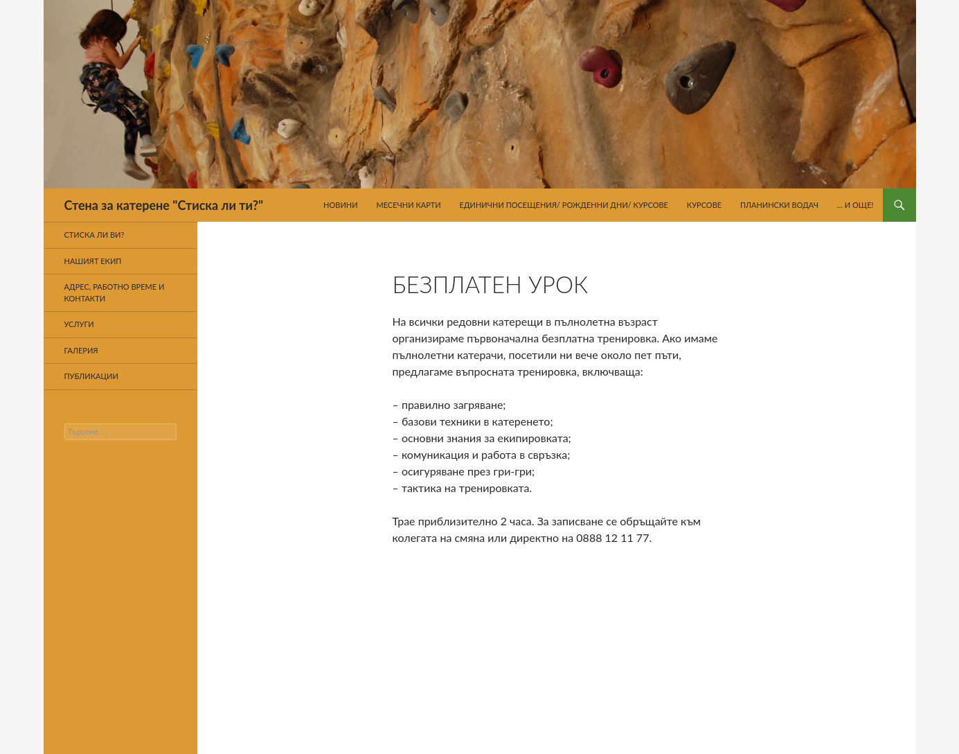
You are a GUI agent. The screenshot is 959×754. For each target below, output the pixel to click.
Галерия (81, 350)
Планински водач (779, 204)
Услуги (79, 323)
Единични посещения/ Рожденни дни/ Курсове (564, 204)
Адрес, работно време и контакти (114, 292)
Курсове (704, 204)
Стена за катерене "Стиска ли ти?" (164, 205)
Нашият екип (93, 260)
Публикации (91, 375)
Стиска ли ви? (94, 234)
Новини (340, 204)
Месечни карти (408, 204)
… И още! (855, 204)
